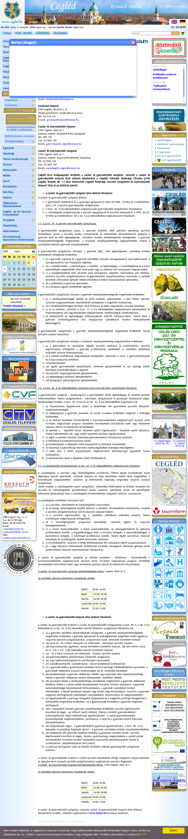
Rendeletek (163, 148)
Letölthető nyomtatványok (171, 144)
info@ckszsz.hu (54, 68)
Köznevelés (19, 170)
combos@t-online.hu (13, 529)
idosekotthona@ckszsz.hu (60, 99)
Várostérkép (60, 33)
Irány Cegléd (10, 88)
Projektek (19, 220)
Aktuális (19, 77)
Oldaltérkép (42, 33)
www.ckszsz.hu (97, 813)
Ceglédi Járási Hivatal (16, 66)
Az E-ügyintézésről (169, 160)
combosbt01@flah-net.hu (15, 532)
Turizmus (19, 83)
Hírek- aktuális (23, 33)
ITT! (143, 834)
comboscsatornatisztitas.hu (17, 538)
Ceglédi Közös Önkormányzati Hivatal (19, 59)
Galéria (19, 198)
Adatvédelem (11, 231)
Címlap (7, 33)
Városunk (19, 47)
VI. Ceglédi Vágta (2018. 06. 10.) (162, 441)
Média (19, 176)
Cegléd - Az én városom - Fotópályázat (18, 213)
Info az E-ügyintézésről (169, 156)
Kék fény (19, 192)
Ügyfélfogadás (164, 140)
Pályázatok (9, 71)
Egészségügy (19, 94)
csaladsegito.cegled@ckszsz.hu (63, 168)
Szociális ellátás (20, 111)
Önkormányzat (19, 52)
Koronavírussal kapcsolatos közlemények (18, 238)
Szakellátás (20, 106)
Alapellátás (20, 100)
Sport (19, 181)
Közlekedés (19, 187)
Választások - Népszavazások (19, 204)
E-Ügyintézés (164, 152)
